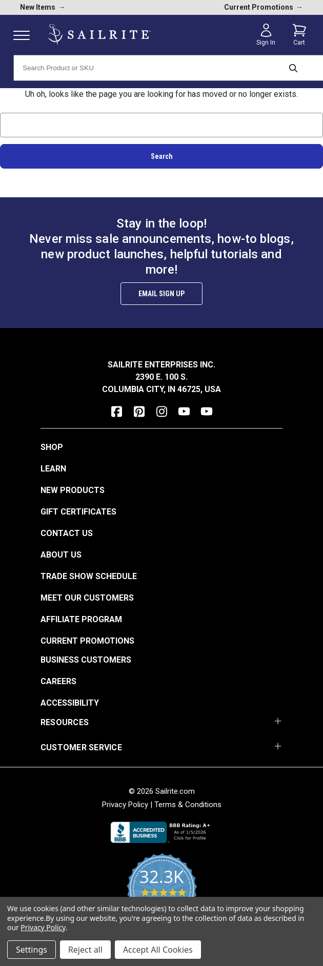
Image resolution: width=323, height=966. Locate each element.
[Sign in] (266, 35)
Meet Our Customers (87, 598)
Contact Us (67, 533)
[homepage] (99, 34)
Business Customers (86, 660)
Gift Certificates (78, 512)
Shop (52, 447)
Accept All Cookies (158, 949)
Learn (53, 469)
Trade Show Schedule (89, 576)
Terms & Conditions (187, 804)
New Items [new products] (42, 7)
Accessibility (70, 703)
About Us (61, 555)
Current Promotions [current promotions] (263, 7)
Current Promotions (87, 641)
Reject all (85, 949)
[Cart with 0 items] (299, 35)
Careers (58, 681)
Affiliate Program (81, 619)
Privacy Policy (125, 804)
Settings (31, 949)
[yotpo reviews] (161, 894)
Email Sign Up (161, 294)
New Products (73, 490)
